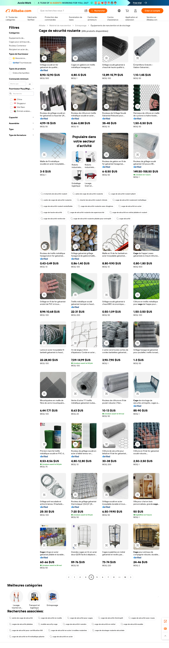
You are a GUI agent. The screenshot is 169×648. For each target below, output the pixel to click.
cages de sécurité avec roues (141, 618)
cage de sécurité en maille (50, 618)
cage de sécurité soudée (132, 624)
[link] (165, 621)
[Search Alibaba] (61, 10)
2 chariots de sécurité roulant (54, 194)
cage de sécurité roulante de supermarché (85, 212)
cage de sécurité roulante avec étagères (95, 206)
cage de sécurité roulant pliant (122, 194)
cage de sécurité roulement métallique (129, 200)
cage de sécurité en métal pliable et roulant (128, 212)
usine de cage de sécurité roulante (88, 194)
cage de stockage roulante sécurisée (108, 630)
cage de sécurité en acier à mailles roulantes (67, 630)
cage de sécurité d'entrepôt (110, 618)
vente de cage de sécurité (21, 618)
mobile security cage (47, 624)
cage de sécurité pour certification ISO (26, 630)
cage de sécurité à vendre (74, 624)
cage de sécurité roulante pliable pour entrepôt (91, 219)
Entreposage (80, 25)
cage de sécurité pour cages (80, 618)
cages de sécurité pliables (21, 624)
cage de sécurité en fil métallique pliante (26, 636)
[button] (86, 10)
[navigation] (21, 302)
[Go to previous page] (68, 577)
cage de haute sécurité (51, 212)
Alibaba (42, 25)
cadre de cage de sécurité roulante (56, 200)
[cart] (128, 11)
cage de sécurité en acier (130, 206)
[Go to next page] (130, 577)
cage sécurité (123, 219)
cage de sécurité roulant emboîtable (57, 206)
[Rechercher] (98, 10)
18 (125, 577)
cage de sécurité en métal (103, 624)
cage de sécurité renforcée (53, 219)
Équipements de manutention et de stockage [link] (110, 25)
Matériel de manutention (60, 25)
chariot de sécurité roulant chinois (92, 200)
